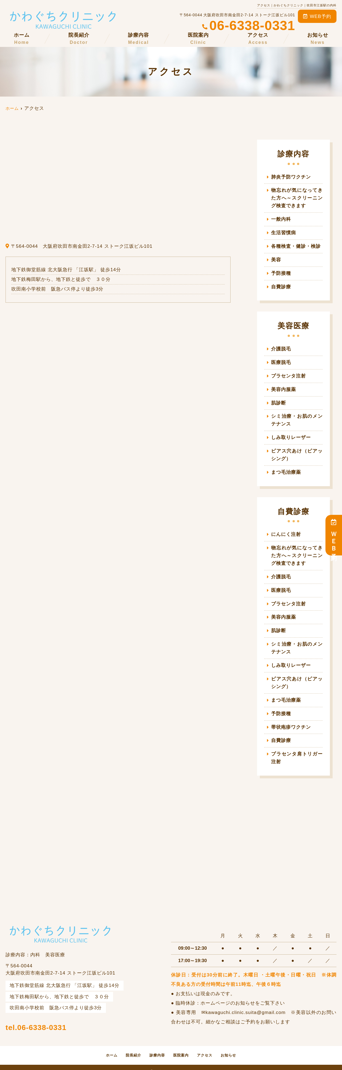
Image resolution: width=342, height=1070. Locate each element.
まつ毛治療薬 (286, 468)
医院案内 (198, 39)
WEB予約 (317, 16)
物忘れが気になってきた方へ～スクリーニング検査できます (297, 198)
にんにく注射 (286, 530)
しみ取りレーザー (291, 434)
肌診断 (278, 400)
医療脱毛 (281, 360)
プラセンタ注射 (288, 373)
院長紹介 (78, 39)
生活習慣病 (283, 231)
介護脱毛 (281, 347)
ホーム (22, 39)
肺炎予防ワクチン (291, 177)
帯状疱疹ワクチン (291, 719)
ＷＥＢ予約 (333, 535)
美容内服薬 (286, 386)
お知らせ (317, 39)
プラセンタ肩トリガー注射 (297, 750)
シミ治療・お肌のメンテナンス (297, 417)
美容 (276, 258)
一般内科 (281, 218)
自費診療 (281, 285)
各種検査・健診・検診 (296, 245)
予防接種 (281, 271)
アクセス (257, 39)
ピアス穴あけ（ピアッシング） (297, 451)
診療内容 (138, 39)
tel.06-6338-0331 (58, 1017)
